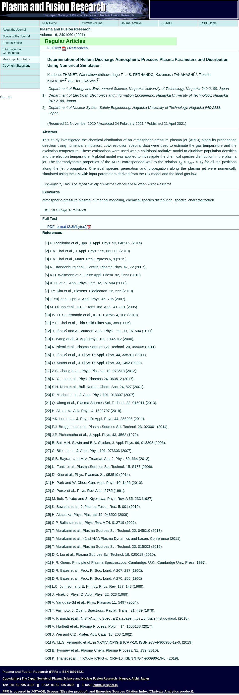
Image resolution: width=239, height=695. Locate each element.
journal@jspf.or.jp (105, 685)
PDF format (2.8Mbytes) (69, 227)
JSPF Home (209, 23)
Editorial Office (12, 43)
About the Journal (14, 29)
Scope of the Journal (16, 36)
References (78, 48)
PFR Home (49, 23)
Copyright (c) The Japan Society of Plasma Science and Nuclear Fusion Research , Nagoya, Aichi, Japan (75, 678)
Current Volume (92, 23)
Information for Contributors (12, 51)
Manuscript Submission (16, 59)
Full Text (56, 48)
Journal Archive (131, 23)
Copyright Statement (16, 65)
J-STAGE (167, 23)
